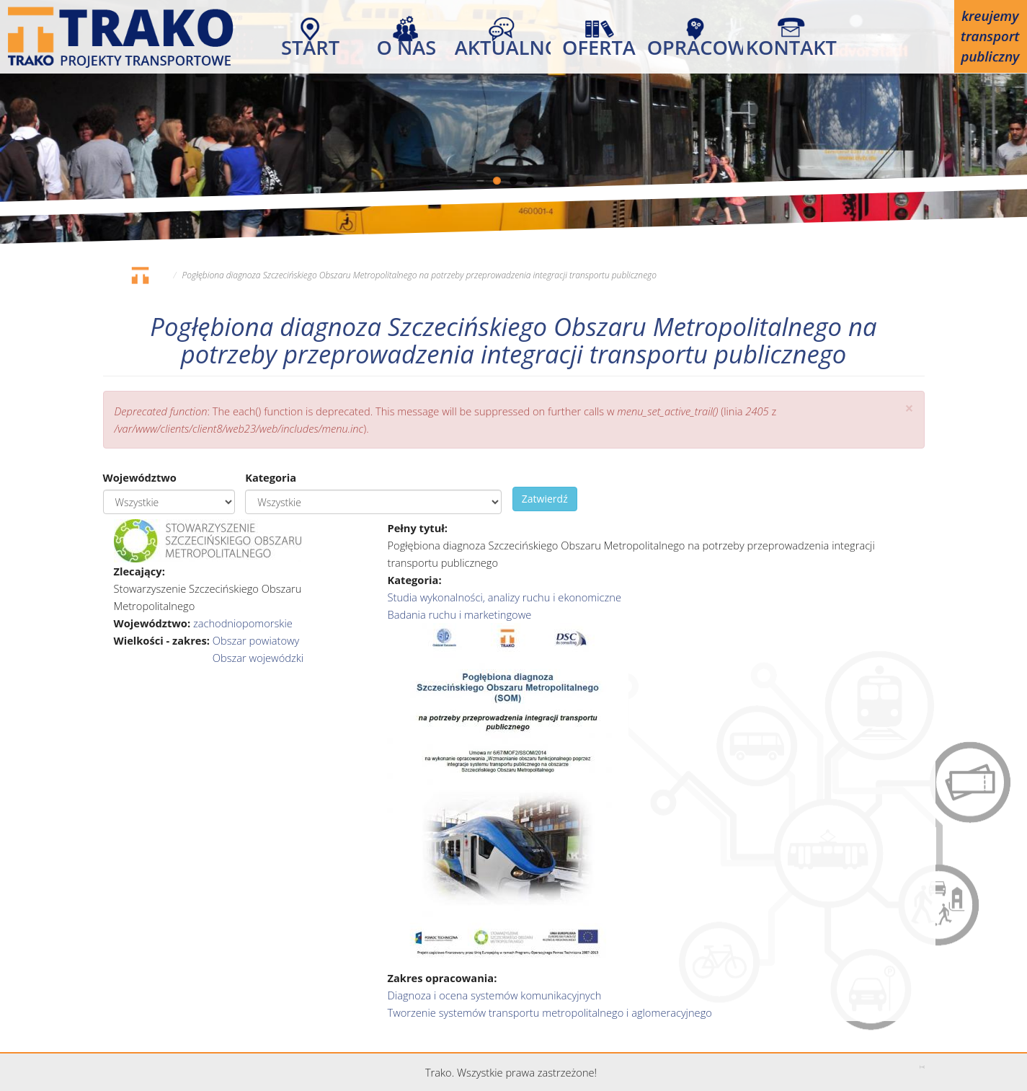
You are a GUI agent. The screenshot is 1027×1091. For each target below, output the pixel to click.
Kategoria (270, 477)
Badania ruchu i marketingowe (459, 614)
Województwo (140, 477)
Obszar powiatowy (256, 640)
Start (310, 44)
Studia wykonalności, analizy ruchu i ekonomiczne (504, 597)
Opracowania (695, 44)
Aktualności (503, 44)
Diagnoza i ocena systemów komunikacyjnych (494, 995)
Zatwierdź (545, 498)
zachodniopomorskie (243, 623)
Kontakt (791, 44)
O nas (407, 44)
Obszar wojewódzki (258, 657)
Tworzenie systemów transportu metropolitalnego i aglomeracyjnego (549, 1012)
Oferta (599, 44)
